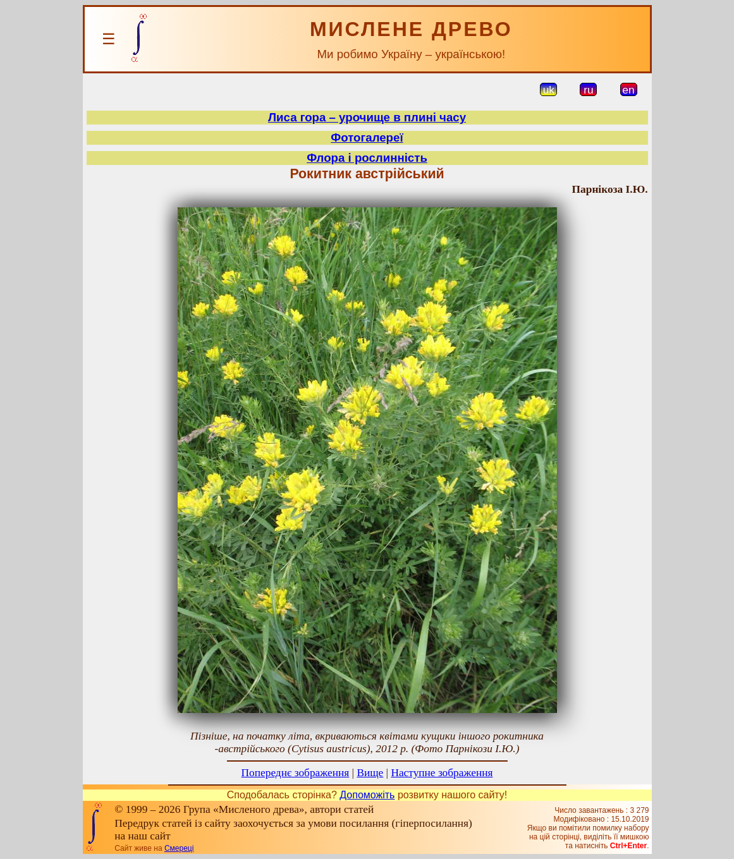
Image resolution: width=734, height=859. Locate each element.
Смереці (178, 848)
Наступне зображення (441, 773)
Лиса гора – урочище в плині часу (367, 117)
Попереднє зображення (296, 773)
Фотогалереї (367, 137)
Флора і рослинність (367, 157)
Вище (370, 773)
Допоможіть (367, 794)
